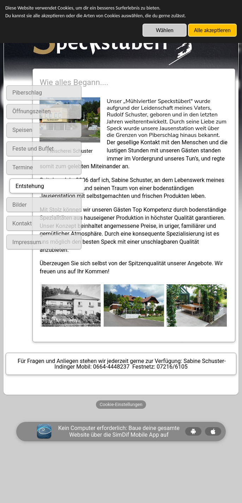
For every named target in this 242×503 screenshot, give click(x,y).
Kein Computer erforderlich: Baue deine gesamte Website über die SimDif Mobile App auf (119, 476)
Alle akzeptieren (212, 30)
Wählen (165, 30)
